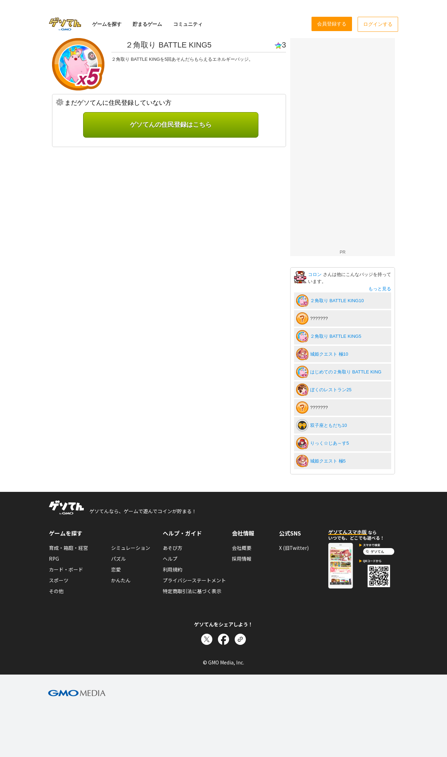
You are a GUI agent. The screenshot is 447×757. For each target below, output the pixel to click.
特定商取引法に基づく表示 (192, 591)
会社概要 (241, 547)
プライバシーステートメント (194, 580)
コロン (315, 274)
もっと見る (379, 288)
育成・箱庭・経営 (68, 547)
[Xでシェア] (206, 639)
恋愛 (116, 569)
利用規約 (172, 569)
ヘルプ (170, 558)
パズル (118, 558)
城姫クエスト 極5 (328, 461)
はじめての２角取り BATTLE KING (345, 371)
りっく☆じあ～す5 (329, 443)
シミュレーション (130, 547)
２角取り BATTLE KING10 (337, 300)
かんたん (121, 580)
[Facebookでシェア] (223, 639)
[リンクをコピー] (240, 639)
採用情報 (241, 558)
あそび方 (172, 547)
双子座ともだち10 (328, 425)
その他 (56, 591)
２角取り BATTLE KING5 (335, 336)
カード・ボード (66, 569)
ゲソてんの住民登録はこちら (171, 124)
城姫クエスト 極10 (329, 354)
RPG (54, 558)
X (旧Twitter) (294, 547)
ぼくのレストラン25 (330, 389)
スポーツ (58, 580)
